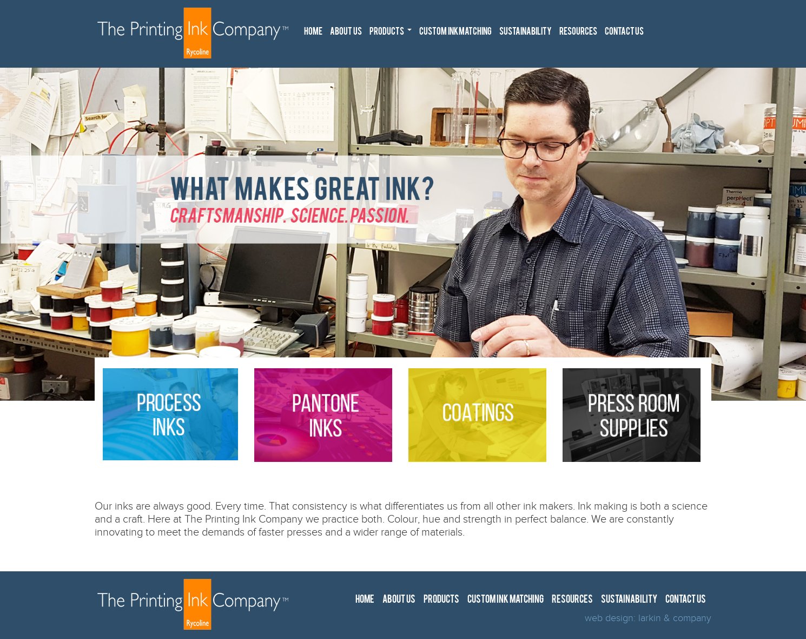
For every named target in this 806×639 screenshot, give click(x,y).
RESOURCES (578, 32)
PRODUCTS (391, 34)
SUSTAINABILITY (525, 32)
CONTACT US (624, 32)
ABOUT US (346, 32)
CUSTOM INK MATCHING (455, 32)
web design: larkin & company (648, 618)
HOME (313, 32)
